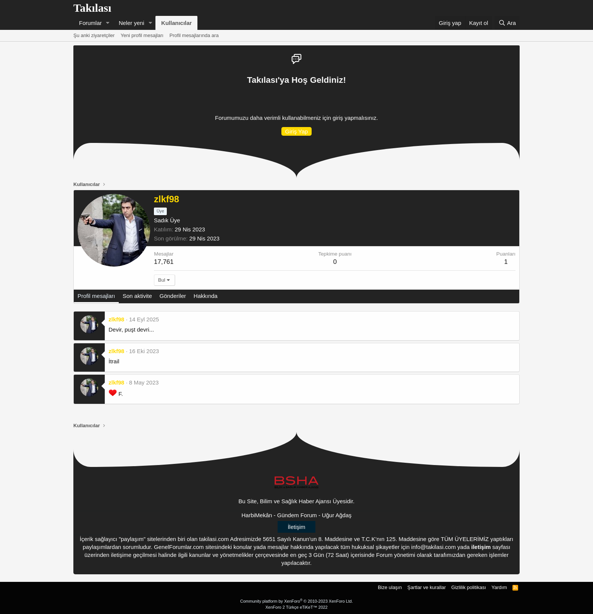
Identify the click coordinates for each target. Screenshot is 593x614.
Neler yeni (131, 23)
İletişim (297, 527)
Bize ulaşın (390, 587)
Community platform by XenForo (296, 601)
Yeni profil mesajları (142, 35)
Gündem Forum (297, 515)
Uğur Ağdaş (336, 515)
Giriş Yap (296, 131)
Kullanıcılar (176, 23)
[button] (107, 23)
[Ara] (507, 23)
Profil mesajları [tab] (96, 296)
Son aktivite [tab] (137, 296)
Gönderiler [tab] (173, 296)
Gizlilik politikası (468, 587)
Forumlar (90, 23)
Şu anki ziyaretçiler (94, 35)
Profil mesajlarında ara (194, 35)
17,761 (164, 261)
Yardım (499, 587)
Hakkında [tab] (205, 296)
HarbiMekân (257, 515)
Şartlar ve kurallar (426, 587)
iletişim (481, 547)
